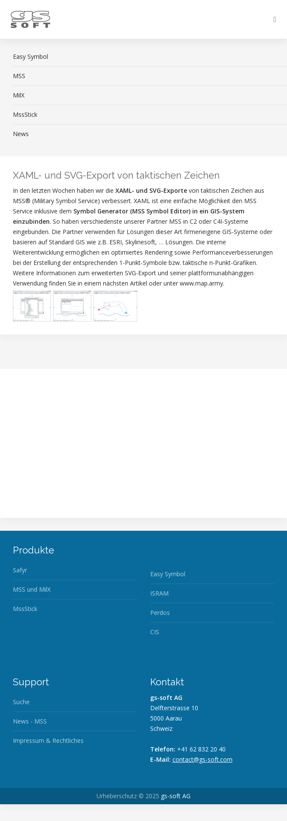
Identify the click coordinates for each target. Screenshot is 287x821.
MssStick (25, 609)
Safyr (20, 570)
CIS (154, 632)
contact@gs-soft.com (202, 759)
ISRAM (159, 593)
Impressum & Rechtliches (48, 740)
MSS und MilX (32, 589)
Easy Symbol (167, 574)
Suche (21, 702)
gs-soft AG (175, 796)
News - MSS (30, 721)
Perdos (160, 612)
